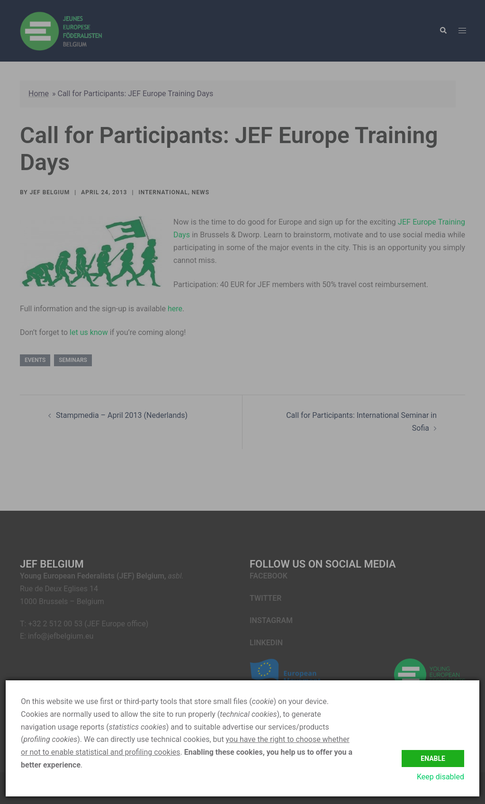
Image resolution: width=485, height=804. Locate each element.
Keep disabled (440, 776)
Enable (433, 756)
